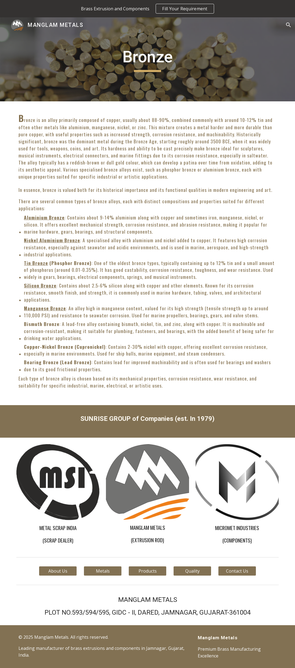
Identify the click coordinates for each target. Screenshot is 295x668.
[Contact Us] (237, 571)
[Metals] (102, 571)
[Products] (147, 571)
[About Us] (58, 571)
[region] (147, 8)
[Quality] (192, 571)
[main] (147, 59)
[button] (288, 24)
